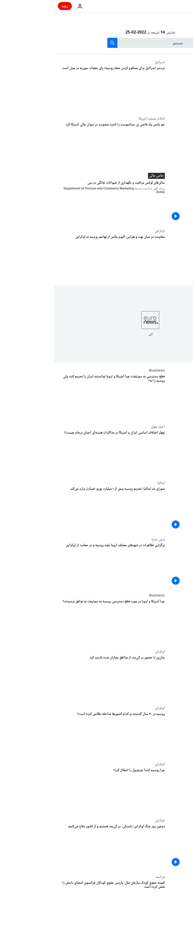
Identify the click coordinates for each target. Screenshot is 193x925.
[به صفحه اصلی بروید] (175, 6)
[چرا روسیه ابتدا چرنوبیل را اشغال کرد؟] (57, 790)
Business (103, 371)
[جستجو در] (97, 43)
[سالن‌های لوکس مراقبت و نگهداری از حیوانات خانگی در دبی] (57, 202)
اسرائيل (106, 62)
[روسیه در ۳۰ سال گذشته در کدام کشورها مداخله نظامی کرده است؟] (57, 734)
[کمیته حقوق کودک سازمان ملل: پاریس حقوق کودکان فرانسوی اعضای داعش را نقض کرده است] (57, 903)
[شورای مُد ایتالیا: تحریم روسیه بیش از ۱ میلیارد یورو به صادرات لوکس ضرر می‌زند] (57, 509)
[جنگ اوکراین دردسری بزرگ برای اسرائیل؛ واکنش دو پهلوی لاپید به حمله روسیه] (57, 88)
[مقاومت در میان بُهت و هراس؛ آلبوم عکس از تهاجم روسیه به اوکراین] (57, 257)
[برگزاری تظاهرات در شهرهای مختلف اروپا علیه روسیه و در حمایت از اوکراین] (57, 565)
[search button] (59, 43)
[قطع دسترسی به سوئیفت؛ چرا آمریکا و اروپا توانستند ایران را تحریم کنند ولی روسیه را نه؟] (57, 397)
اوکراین (106, 231)
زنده (11, 6)
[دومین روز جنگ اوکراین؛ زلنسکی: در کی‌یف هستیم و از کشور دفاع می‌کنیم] (57, 846)
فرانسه (106, 877)
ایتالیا (107, 483)
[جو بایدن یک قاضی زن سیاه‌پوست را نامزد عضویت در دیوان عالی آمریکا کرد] (57, 145)
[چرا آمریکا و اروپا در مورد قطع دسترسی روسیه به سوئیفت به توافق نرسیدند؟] (57, 622)
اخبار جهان (104, 427)
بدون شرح (104, 539)
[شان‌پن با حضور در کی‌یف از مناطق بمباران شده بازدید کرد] (57, 678)
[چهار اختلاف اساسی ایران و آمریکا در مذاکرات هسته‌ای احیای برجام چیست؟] (57, 453)
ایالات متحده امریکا (98, 119)
